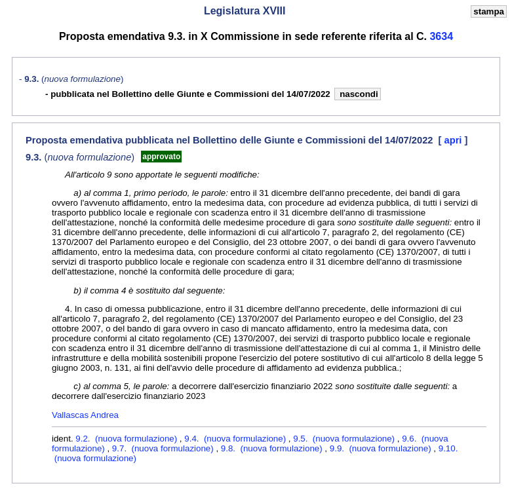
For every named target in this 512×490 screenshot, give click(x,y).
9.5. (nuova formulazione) (345, 438)
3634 (441, 36)
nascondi (357, 94)
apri (454, 140)
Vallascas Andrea (85, 415)
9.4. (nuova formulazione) (236, 438)
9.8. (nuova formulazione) (273, 448)
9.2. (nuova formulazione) (127, 438)
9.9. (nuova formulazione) (382, 448)
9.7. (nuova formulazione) (164, 448)
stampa (488, 11)
